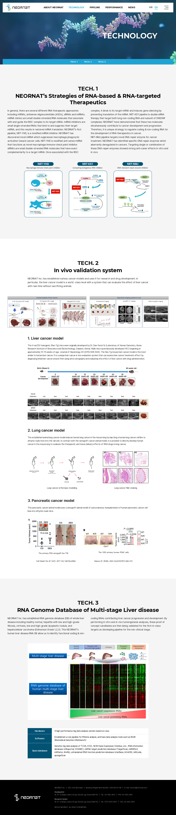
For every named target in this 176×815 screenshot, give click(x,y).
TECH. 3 (102, 61)
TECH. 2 (88, 61)
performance (114, 7)
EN (156, 7)
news (131, 7)
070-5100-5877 (111, 802)
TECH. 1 (74, 61)
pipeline (95, 7)
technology (76, 7)
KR (150, 7)
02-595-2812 (110, 795)
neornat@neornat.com (138, 788)
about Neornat (53, 7)
